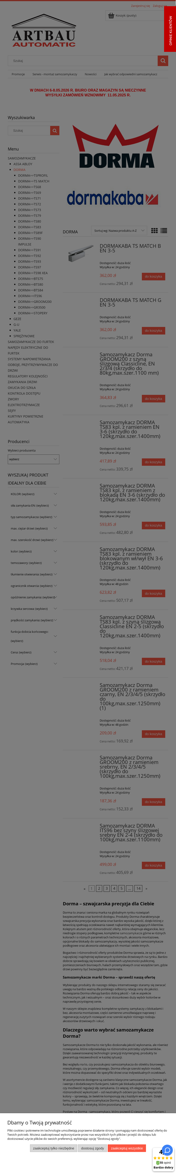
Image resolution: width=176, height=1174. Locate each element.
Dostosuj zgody (92, 1148)
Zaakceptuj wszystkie (127, 1148)
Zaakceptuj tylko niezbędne (53, 1148)
